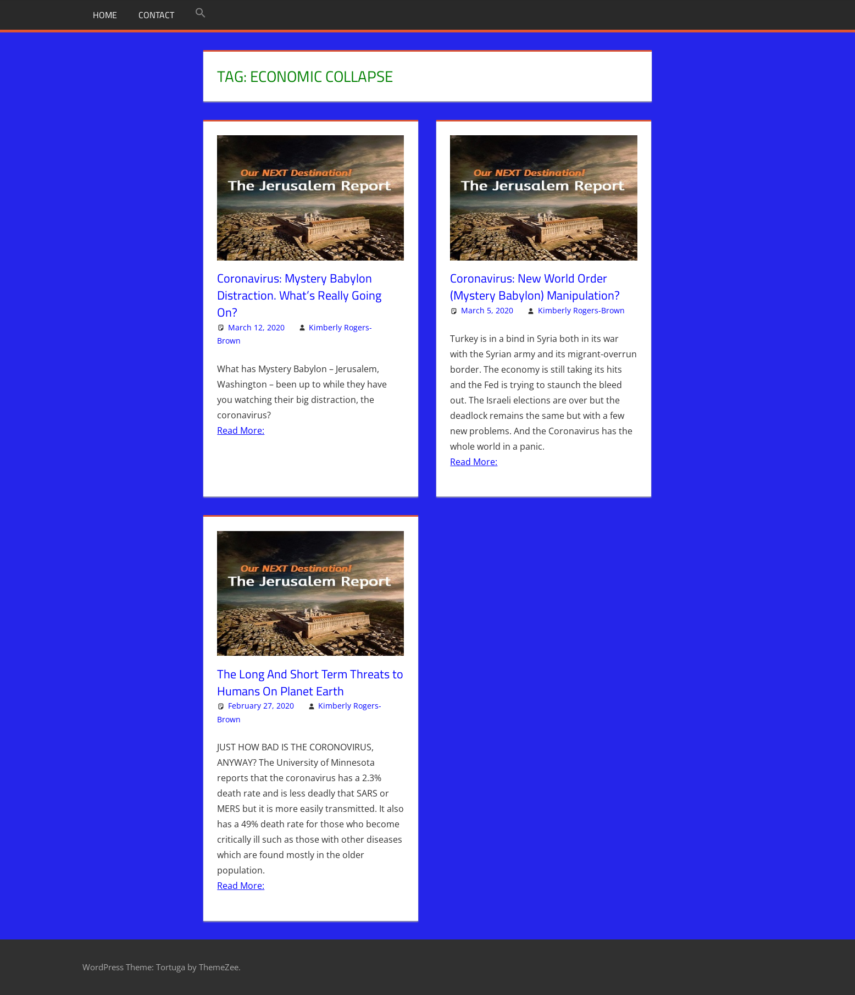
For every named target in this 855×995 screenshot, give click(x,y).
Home (105, 14)
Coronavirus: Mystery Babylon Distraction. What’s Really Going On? (299, 295)
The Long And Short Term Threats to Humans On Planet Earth (310, 682)
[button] (200, 13)
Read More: (240, 430)
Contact (156, 14)
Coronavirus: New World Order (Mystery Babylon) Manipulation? (535, 287)
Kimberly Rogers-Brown (581, 310)
